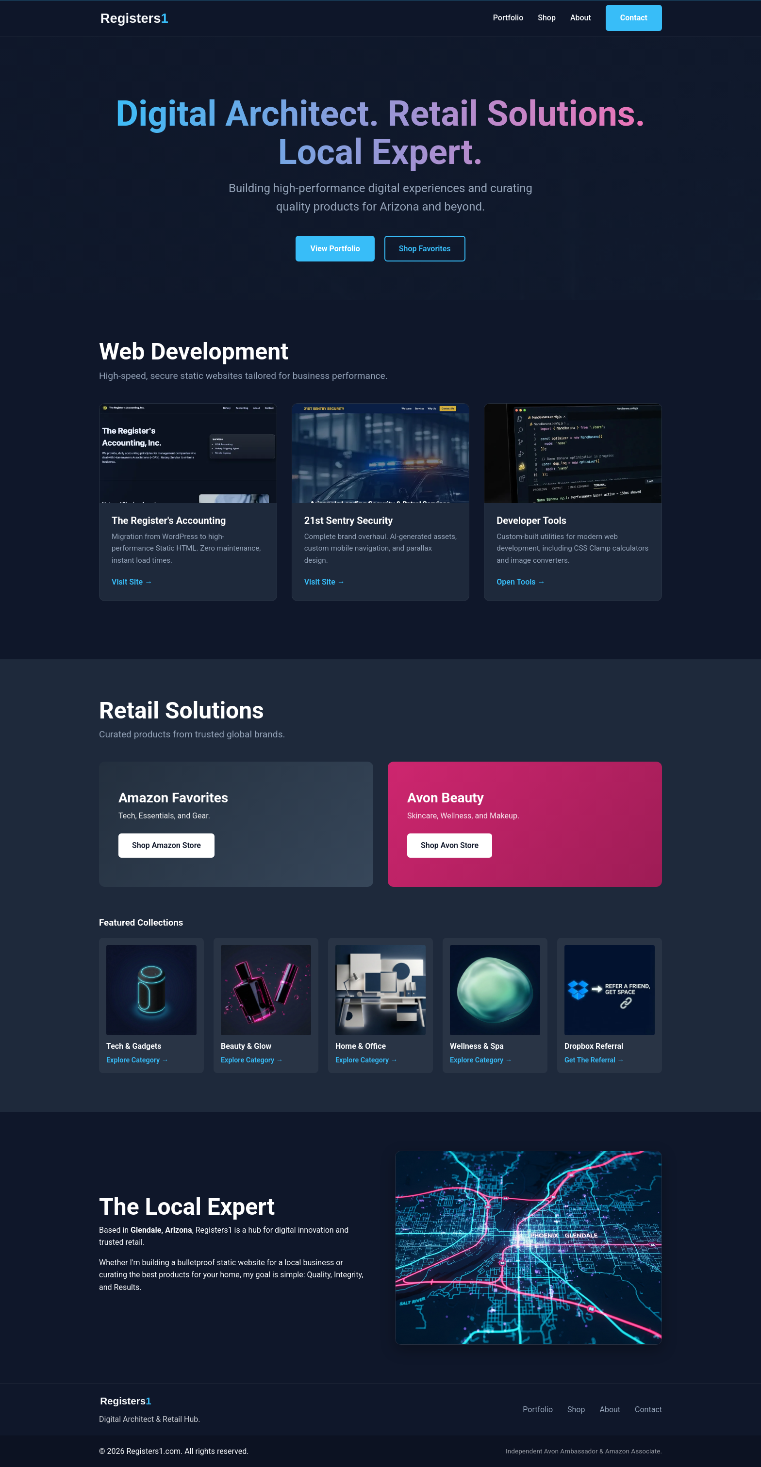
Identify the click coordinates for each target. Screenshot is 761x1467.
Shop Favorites (425, 248)
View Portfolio (335, 248)
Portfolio (508, 17)
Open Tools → (520, 582)
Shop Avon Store (450, 845)
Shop (547, 17)
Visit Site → (132, 582)
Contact (633, 17)
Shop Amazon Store (166, 845)
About (580, 17)
